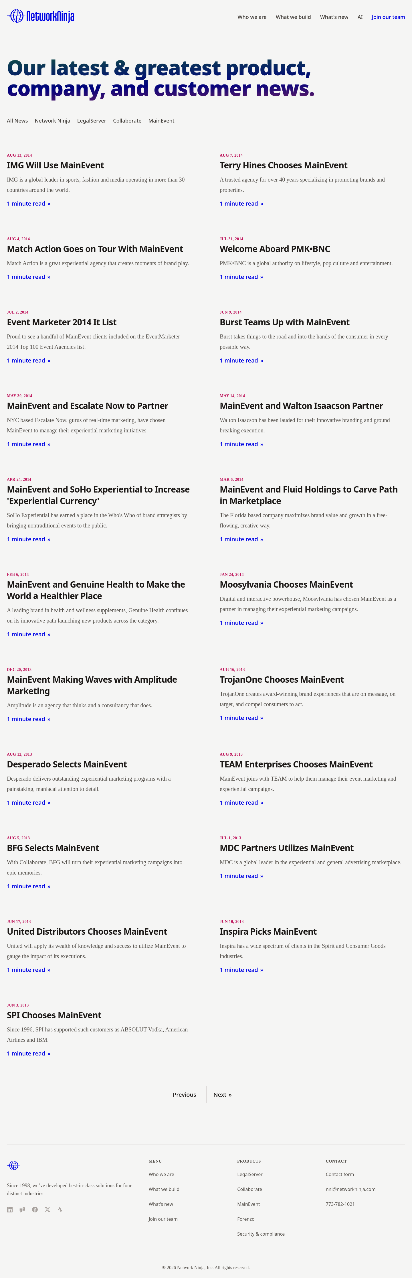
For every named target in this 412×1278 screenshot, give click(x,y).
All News (17, 120)
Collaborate (127, 120)
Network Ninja (52, 120)
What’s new (161, 1204)
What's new (334, 16)
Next (219, 1094)
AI (360, 16)
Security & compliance (261, 1234)
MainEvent (161, 120)
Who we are (252, 16)
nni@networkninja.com (351, 1189)
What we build (293, 16)
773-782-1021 (340, 1204)
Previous (184, 1094)
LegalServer (91, 120)
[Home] (40, 16)
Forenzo (245, 1219)
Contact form (340, 1174)
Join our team (388, 16)
